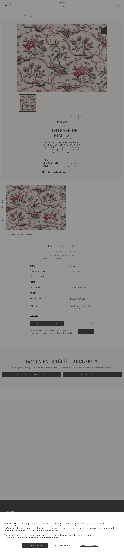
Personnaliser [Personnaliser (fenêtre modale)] (89, 545)
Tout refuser (62, 545)
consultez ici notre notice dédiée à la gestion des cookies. (31, 537)
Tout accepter (35, 545)
